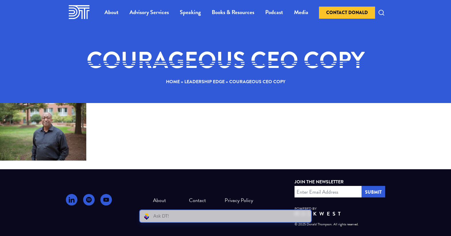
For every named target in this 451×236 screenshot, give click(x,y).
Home (173, 81)
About (111, 12)
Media (301, 12)
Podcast (274, 12)
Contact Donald (347, 12)
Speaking (190, 12)
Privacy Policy (237, 200)
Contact (197, 200)
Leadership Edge (204, 81)
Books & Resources (233, 12)
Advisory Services (149, 12)
